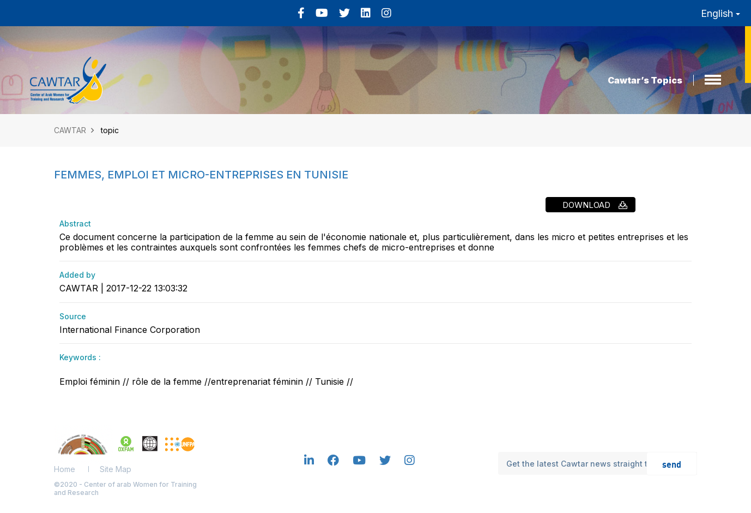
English (720, 13)
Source (72, 316)
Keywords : (80, 357)
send (671, 463)
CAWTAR (70, 130)
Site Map (115, 469)
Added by (77, 274)
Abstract (75, 223)
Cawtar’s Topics (645, 80)
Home (64, 469)
